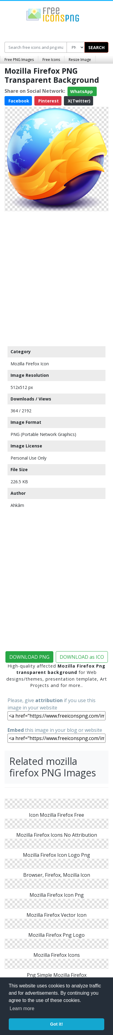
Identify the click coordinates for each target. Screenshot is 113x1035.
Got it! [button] (56, 1024)
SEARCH (96, 47)
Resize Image (80, 59)
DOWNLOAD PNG (29, 657)
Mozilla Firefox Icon (30, 364)
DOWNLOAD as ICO (82, 657)
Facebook (18, 101)
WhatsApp (82, 91)
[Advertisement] (56, 277)
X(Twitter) (78, 101)
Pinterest (48, 101)
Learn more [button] (22, 1008)
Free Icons (51, 59)
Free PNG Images (19, 59)
